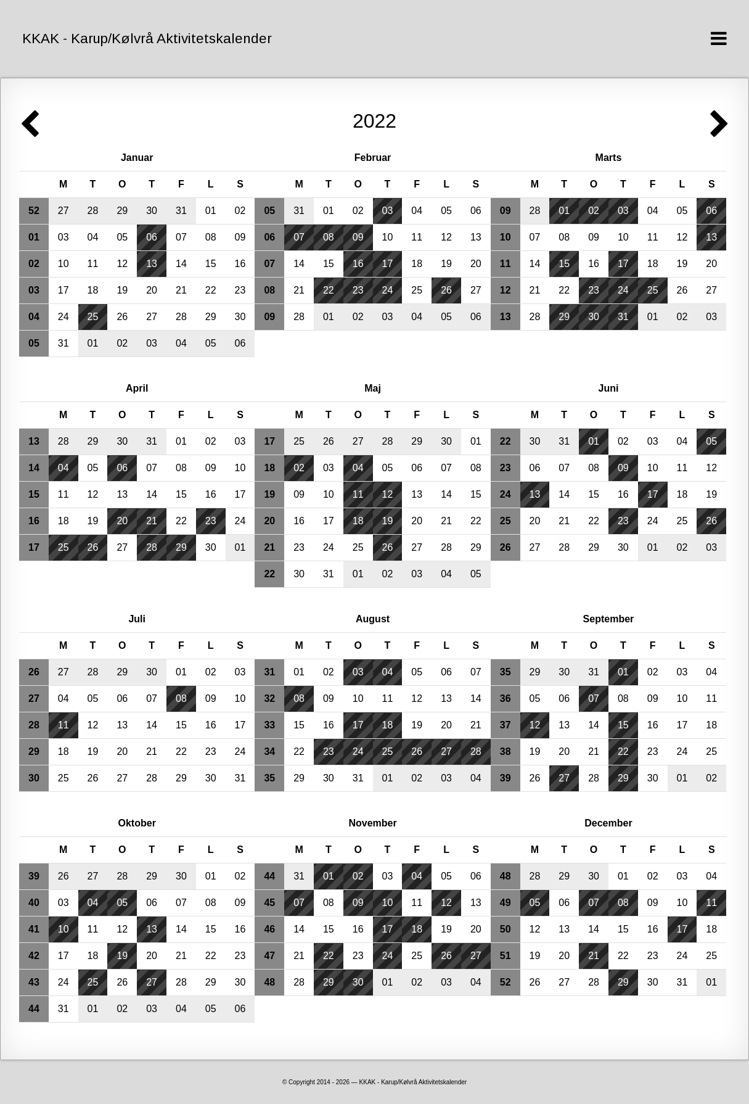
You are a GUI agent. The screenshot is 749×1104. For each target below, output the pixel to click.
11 (93, 263)
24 (63, 316)
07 (181, 237)
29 (122, 210)
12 (122, 263)
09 (240, 237)
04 (93, 237)
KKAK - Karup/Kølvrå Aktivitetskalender (147, 38)
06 (151, 237)
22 (210, 290)
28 (93, 210)
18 (93, 290)
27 (63, 210)
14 (181, 263)
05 (122, 237)
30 (151, 210)
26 (122, 316)
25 (93, 316)
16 (240, 263)
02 (240, 210)
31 (181, 210)
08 (210, 237)
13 (151, 263)
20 (151, 290)
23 (240, 290)
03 (63, 237)
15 (210, 263)
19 (122, 290)
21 (181, 290)
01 (210, 210)
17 (63, 290)
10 (63, 263)
